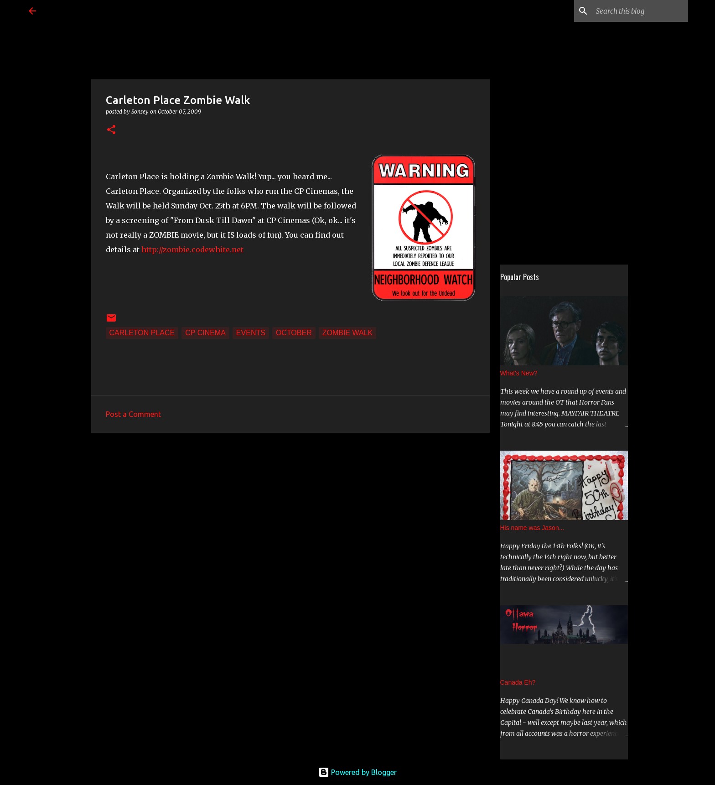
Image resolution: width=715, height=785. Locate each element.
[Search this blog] (640, 11)
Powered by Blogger (357, 772)
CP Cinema (205, 333)
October (294, 333)
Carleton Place (142, 333)
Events (250, 333)
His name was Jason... (532, 527)
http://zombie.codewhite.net (192, 249)
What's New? (519, 373)
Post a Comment (133, 414)
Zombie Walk (347, 333)
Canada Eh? (518, 682)
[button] (111, 130)
